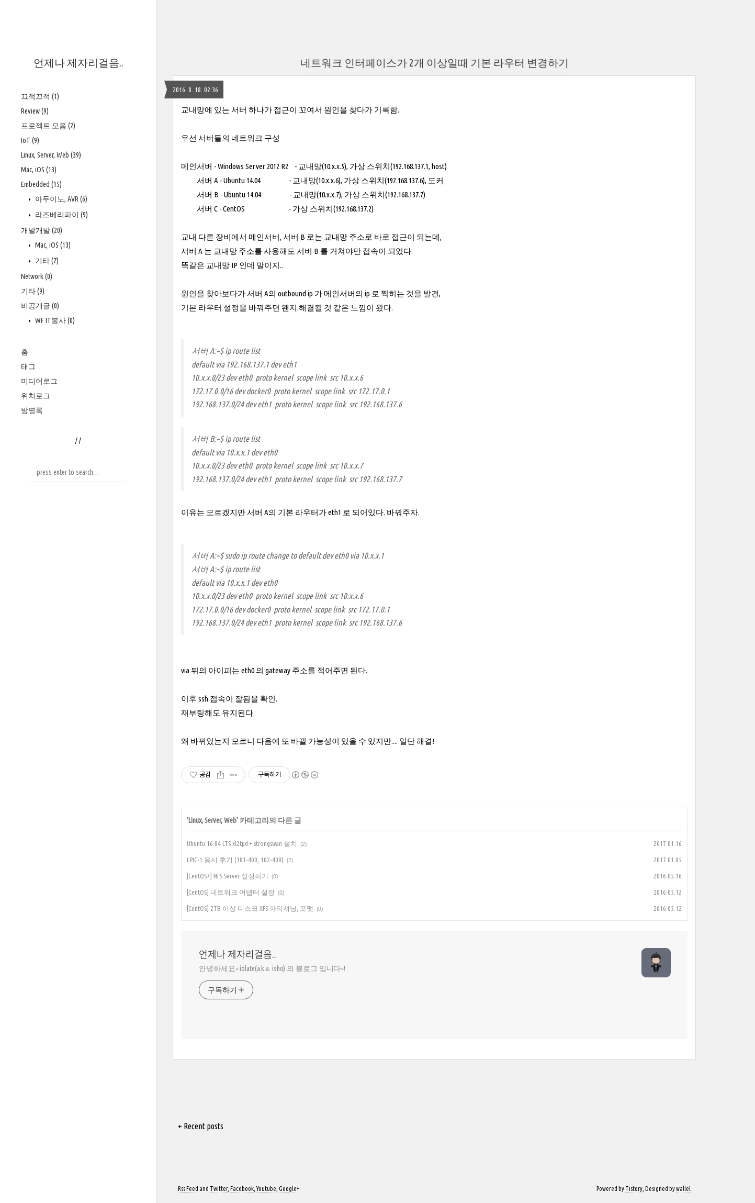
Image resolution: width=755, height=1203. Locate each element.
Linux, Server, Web (51, 155)
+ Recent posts (200, 1126)
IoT (30, 140)
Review (35, 111)
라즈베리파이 (60, 214)
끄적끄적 (40, 96)
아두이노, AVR (60, 199)
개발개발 (41, 230)
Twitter (219, 1188)
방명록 (32, 410)
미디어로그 (39, 381)
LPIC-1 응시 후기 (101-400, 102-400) (235, 859)
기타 (46, 261)
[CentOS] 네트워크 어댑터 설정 (231, 892)
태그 (28, 366)
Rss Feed (188, 1188)
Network (36, 276)
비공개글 (40, 306)
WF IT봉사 (54, 320)
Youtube (266, 1188)
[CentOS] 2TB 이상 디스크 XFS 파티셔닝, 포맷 (250, 908)
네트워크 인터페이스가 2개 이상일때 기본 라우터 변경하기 (434, 63)
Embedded (41, 184)
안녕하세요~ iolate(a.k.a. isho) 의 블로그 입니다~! (272, 968)
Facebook (242, 1188)
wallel (683, 1188)
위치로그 (35, 396)
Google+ (289, 1188)
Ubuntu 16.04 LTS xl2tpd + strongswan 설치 (242, 843)
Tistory (634, 1188)
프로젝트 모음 (48, 125)
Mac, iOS (39, 169)
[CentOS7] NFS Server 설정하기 (227, 875)
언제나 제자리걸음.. (78, 63)
